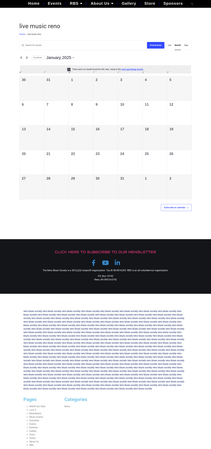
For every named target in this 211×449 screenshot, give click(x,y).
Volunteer (34, 421)
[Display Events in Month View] (178, 45)
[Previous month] (21, 57)
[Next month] (27, 57)
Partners (33, 428)
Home (34, 3)
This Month (37, 58)
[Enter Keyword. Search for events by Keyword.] (83, 45)
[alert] (105, 69)
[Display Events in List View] (169, 45)
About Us (102, 3)
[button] (192, 3)
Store (149, 3)
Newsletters (35, 414)
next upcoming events (132, 69)
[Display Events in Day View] (186, 45)
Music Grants (36, 417)
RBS (76, 3)
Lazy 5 (32, 410)
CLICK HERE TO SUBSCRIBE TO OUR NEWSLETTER (105, 252)
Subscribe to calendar (174, 207)
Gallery (129, 3)
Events (55, 3)
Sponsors (173, 3)
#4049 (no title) (37, 407)
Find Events (155, 45)
